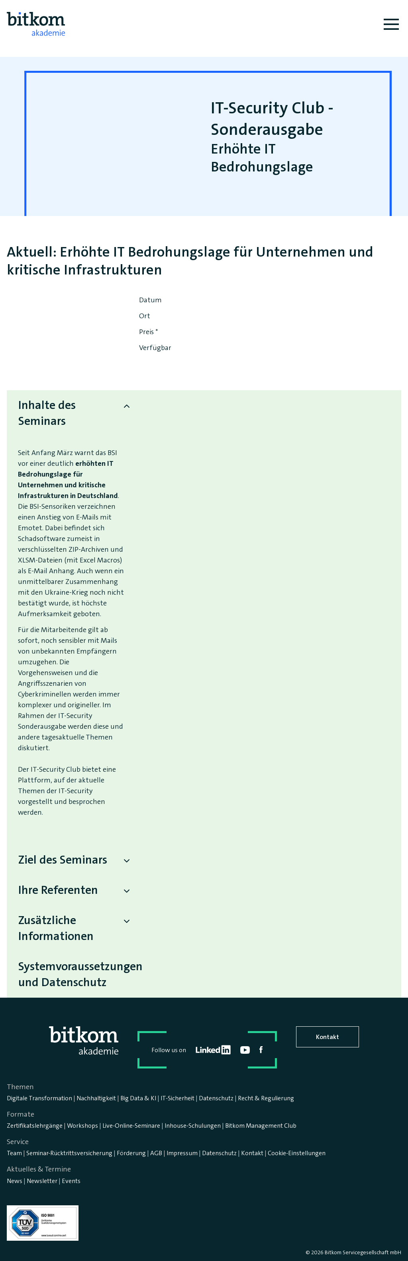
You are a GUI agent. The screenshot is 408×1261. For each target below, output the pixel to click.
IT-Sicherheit (177, 1098)
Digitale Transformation (39, 1098)
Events (71, 1181)
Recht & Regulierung (266, 1098)
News (14, 1181)
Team (14, 1153)
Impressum (182, 1153)
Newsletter (42, 1181)
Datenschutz (216, 1098)
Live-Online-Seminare (131, 1125)
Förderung (131, 1153)
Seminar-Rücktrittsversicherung (69, 1153)
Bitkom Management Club (260, 1125)
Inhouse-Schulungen (193, 1125)
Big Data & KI (138, 1098)
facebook (261, 1049)
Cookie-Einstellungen (297, 1153)
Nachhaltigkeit (96, 1098)
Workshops (82, 1125)
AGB (156, 1153)
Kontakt (327, 1037)
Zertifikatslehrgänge (35, 1125)
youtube (245, 1050)
